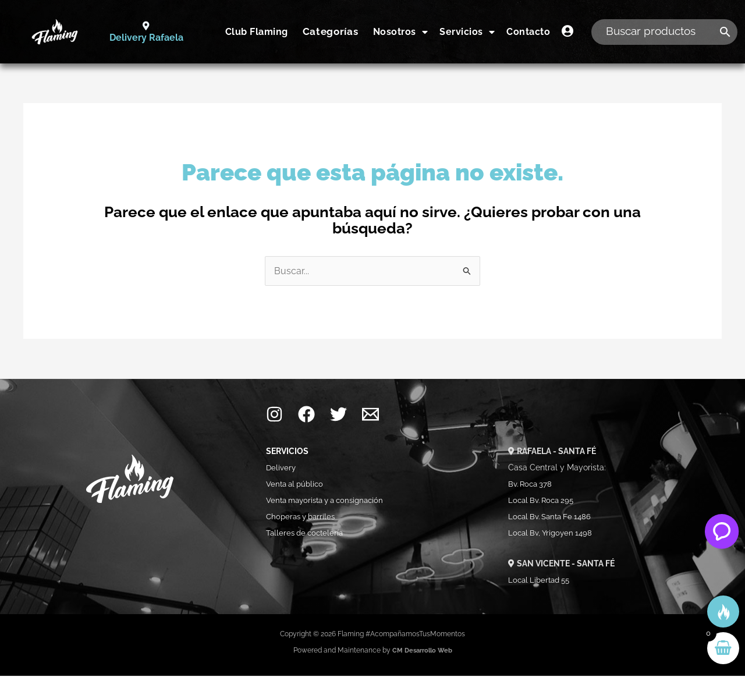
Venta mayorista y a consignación (330, 501)
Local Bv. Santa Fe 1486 (553, 518)
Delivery (281, 469)
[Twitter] (338, 415)
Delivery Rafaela (146, 38)
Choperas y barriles (303, 518)
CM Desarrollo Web (422, 651)
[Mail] (370, 415)
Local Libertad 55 (541, 581)
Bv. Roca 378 (531, 485)
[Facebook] (306, 415)
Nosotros (400, 32)
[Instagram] (274, 415)
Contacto (528, 31)
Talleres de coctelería (308, 534)
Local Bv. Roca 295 (543, 501)
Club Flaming (256, 31)
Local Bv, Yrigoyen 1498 (552, 534)
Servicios (467, 32)
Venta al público (297, 485)
